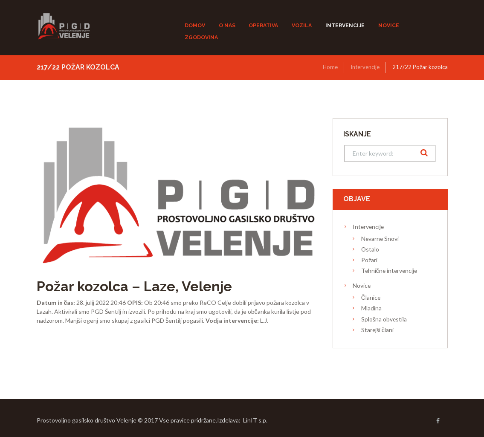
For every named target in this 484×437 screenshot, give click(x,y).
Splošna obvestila (384, 319)
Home (330, 67)
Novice (362, 285)
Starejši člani (377, 329)
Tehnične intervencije (389, 270)
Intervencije (365, 67)
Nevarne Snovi (380, 238)
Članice (370, 297)
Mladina (371, 308)
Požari (369, 259)
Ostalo (370, 249)
